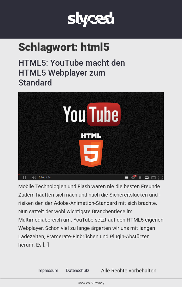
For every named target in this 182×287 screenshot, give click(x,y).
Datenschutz (77, 270)
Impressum (48, 270)
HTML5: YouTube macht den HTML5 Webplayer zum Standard (71, 73)
